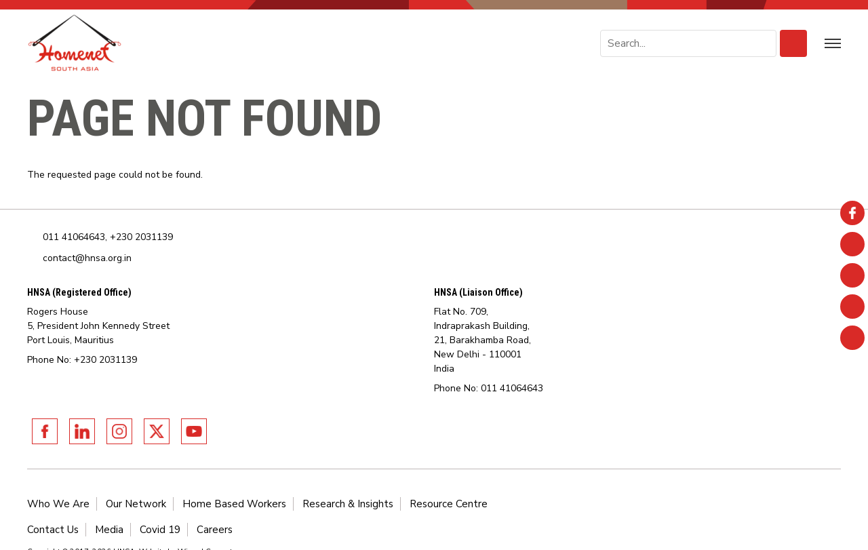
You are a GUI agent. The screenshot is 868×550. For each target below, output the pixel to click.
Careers (215, 529)
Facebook (45, 431)
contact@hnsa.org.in (87, 258)
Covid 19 (160, 529)
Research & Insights (347, 504)
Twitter (157, 431)
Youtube (194, 431)
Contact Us (53, 529)
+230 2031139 (141, 237)
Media (109, 529)
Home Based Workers (234, 504)
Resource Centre (449, 504)
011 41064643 (74, 237)
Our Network (136, 504)
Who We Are (58, 504)
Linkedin (82, 431)
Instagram (119, 431)
